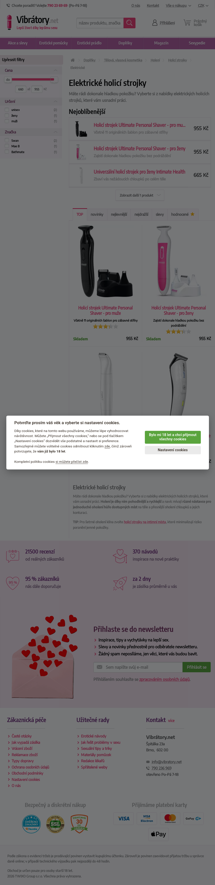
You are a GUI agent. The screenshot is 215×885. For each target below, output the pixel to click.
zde (107, 446)
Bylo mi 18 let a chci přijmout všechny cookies (172, 437)
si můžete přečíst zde (71, 462)
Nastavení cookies (173, 450)
